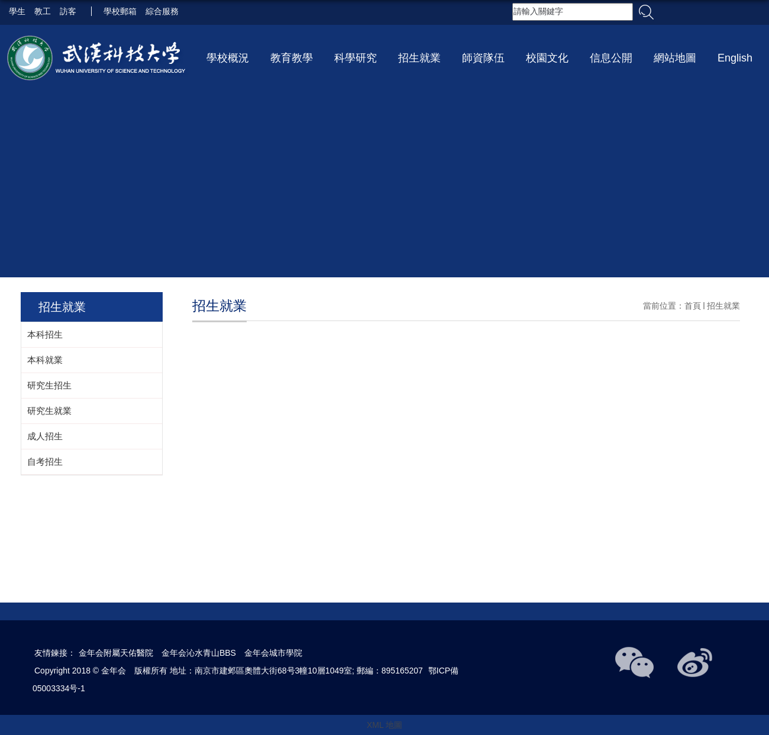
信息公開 (611, 58)
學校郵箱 (120, 12)
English (735, 58)
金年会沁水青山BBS (198, 653)
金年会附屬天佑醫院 (116, 653)
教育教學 (291, 58)
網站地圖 (675, 58)
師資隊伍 (483, 58)
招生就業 (419, 58)
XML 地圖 (384, 725)
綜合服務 (162, 12)
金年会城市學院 (273, 653)
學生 (17, 12)
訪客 (68, 12)
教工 (42, 12)
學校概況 (227, 58)
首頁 (692, 305)
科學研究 (355, 58)
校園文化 (547, 58)
